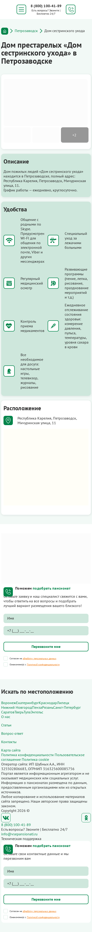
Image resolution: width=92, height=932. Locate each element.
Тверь (19, 712)
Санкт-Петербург (67, 707)
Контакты (9, 741)
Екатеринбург (27, 702)
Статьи (6, 725)
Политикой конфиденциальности (43, 664)
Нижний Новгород (16, 707)
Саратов (7, 712)
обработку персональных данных (39, 658)
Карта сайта (11, 750)
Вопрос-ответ (12, 733)
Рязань (47, 707)
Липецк (63, 702)
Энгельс (37, 712)
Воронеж (8, 702)
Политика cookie (35, 759)
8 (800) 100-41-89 (46, 5)
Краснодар (48, 702)
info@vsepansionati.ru (19, 834)
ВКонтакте (6, 817)
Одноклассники (86, 817)
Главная (4, 31)
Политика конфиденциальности (27, 754)
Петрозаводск (26, 30)
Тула (27, 712)
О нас (5, 716)
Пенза (37, 707)
